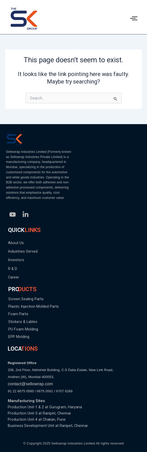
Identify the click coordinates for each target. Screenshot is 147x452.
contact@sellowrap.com (30, 384)
